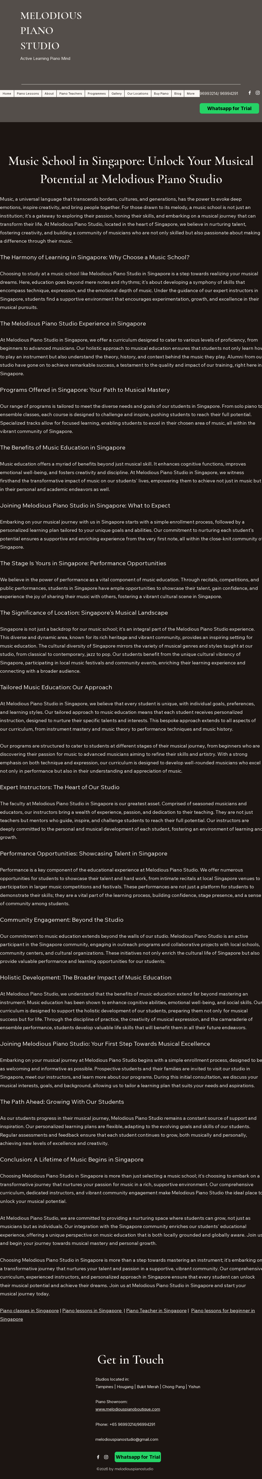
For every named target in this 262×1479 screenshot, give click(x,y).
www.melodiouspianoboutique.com (127, 1409)
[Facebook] (249, 92)
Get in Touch (130, 1359)
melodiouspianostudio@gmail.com (126, 1439)
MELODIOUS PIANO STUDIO (51, 30)
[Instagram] (257, 92)
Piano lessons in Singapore (92, 1310)
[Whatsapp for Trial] (229, 108)
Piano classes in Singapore (29, 1310)
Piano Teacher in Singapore (156, 1310)
